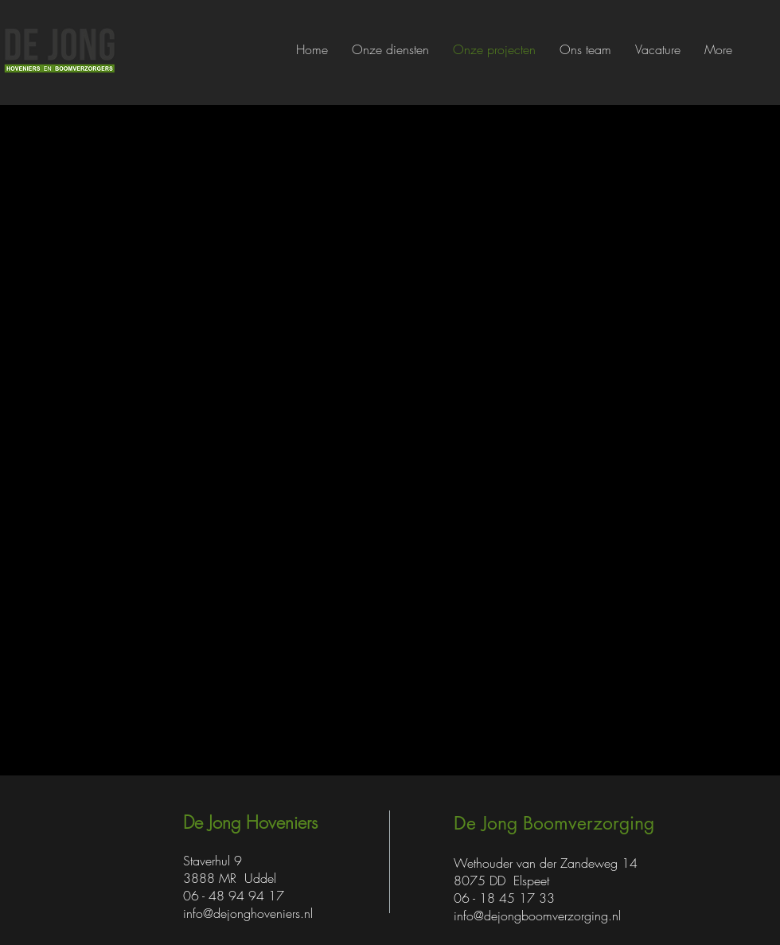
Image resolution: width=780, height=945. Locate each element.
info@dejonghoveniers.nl (248, 913)
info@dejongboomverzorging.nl (537, 915)
